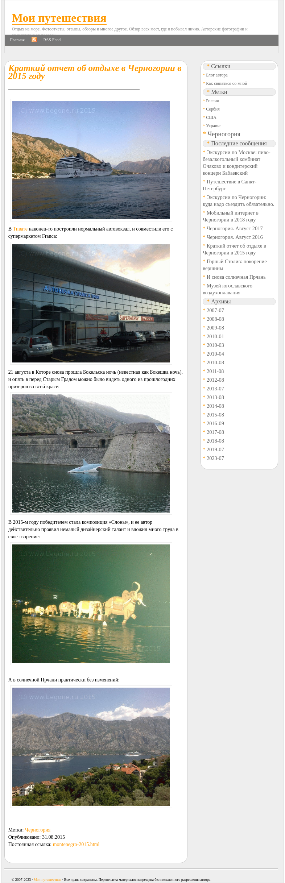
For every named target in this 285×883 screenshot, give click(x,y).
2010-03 (215, 345)
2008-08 (215, 319)
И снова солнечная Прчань (236, 277)
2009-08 (215, 328)
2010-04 (215, 354)
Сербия (213, 109)
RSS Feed (52, 39)
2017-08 (215, 432)
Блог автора (217, 75)
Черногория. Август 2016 (235, 237)
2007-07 (215, 310)
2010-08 (215, 362)
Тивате (20, 229)
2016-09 (215, 423)
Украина (214, 125)
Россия (212, 100)
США (211, 117)
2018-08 (215, 441)
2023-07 (215, 458)
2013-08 (215, 397)
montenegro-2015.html (76, 844)
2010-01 (215, 336)
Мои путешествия (59, 17)
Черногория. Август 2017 (235, 228)
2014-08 (215, 406)
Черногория (37, 830)
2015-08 (215, 415)
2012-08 (215, 380)
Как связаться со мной (226, 83)
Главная (17, 39)
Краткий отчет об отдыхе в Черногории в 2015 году (95, 72)
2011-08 (215, 371)
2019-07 (215, 449)
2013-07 (215, 388)
